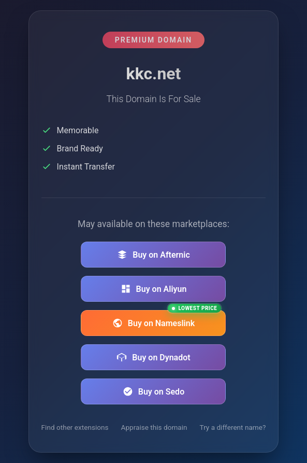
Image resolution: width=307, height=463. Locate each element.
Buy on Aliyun (154, 289)
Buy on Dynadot (153, 357)
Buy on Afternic (153, 254)
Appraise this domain (154, 427)
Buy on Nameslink (167, 319)
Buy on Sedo (153, 391)
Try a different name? (233, 427)
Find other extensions (75, 427)
